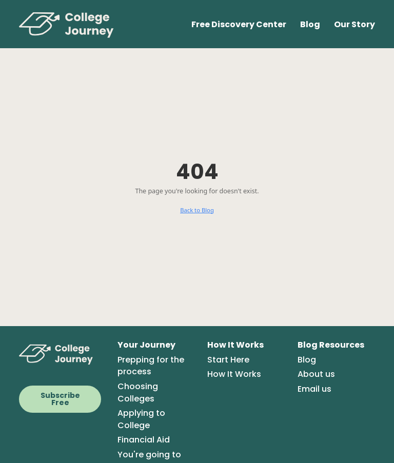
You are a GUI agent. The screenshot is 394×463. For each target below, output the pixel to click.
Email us (314, 389)
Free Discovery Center (238, 24)
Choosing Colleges (137, 392)
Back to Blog (197, 210)
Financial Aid (143, 440)
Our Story (354, 24)
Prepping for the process (150, 366)
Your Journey (146, 345)
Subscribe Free (60, 399)
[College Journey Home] (71, 24)
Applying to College (141, 419)
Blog (310, 24)
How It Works (235, 345)
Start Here (228, 360)
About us (316, 374)
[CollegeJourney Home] (60, 353)
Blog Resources (331, 345)
